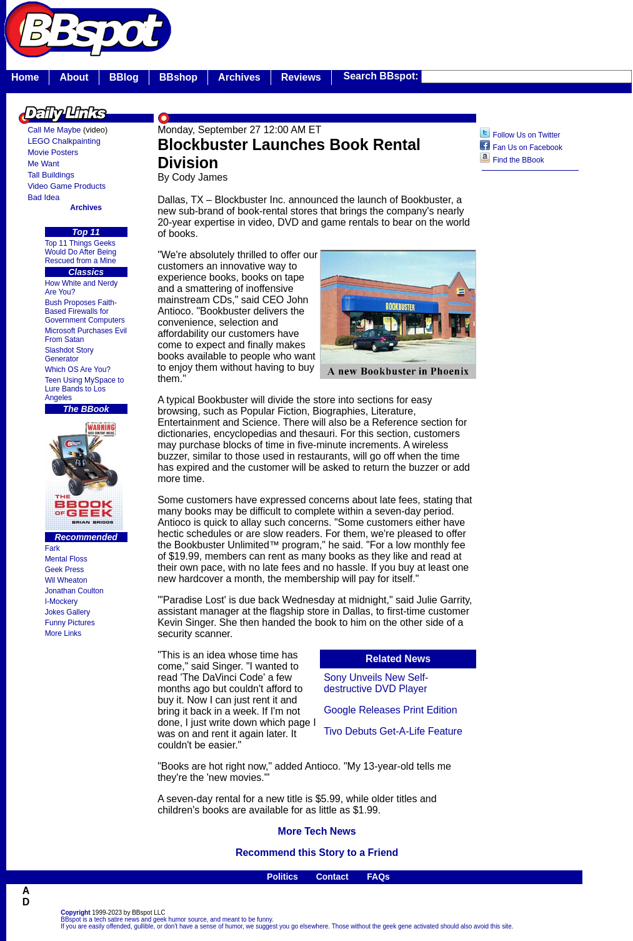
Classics (86, 272)
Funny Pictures (70, 622)
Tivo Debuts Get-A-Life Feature (393, 731)
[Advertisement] (531, 374)
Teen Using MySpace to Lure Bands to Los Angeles (84, 389)
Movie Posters (52, 152)
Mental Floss (66, 559)
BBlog (124, 77)
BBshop (178, 77)
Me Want (43, 163)
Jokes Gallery (68, 612)
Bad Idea (43, 197)
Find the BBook (518, 160)
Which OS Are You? (78, 369)
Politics (282, 877)
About (73, 77)
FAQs (378, 877)
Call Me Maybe (54, 129)
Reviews (301, 77)
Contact (332, 877)
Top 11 (86, 232)
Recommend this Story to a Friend (317, 852)
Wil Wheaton (66, 580)
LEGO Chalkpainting (64, 141)
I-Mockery (61, 601)
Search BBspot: (382, 76)
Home (25, 77)
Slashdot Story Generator (69, 354)
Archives (239, 77)
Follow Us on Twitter (527, 135)
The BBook (86, 409)
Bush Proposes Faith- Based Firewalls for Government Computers (85, 311)
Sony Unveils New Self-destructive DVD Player (376, 683)
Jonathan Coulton (74, 590)
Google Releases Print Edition (390, 710)
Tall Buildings (50, 174)
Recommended (85, 537)
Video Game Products (66, 186)
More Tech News (317, 831)
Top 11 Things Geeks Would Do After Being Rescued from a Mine (81, 252)
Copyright (75, 912)
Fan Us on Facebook (527, 147)
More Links (63, 633)
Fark (52, 548)
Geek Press (64, 569)
